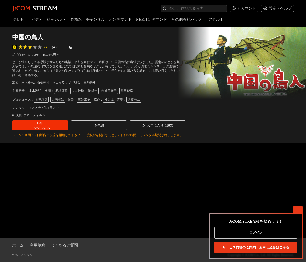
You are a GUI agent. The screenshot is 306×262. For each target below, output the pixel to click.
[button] (40, 125)
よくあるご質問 (64, 245)
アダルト (216, 19)
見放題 (76, 19)
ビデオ (36, 19)
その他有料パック (186, 19)
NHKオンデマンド (151, 19)
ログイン (256, 232)
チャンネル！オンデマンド (109, 19)
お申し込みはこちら (255, 247)
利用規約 (37, 245)
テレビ (19, 19)
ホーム (18, 245)
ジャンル (56, 19)
